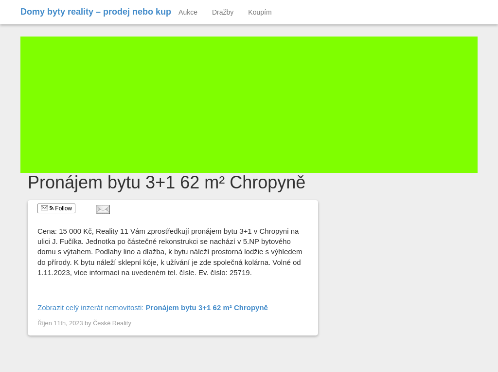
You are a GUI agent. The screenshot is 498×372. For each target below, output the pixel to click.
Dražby (222, 12)
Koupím (259, 12)
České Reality (112, 323)
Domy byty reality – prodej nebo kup (95, 12)
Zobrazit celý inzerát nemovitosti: (152, 307)
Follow (56, 208)
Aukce (187, 12)
